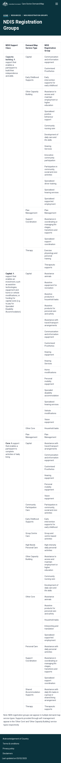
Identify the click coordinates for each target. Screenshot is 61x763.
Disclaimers (8, 753)
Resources (16, 15)
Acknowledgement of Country (16, 739)
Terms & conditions (11, 744)
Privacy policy (8, 748)
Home (5, 15)
